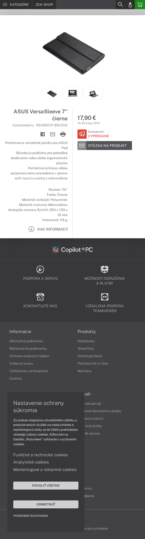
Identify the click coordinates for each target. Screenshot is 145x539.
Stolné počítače (90, 356)
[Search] (120, 4)
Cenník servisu (89, 433)
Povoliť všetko (46, 485)
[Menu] (16, 4)
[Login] (130, 4)
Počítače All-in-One (93, 363)
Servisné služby (90, 426)
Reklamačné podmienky (28, 348)
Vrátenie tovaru (21, 363)
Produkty (87, 331)
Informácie (20, 331)
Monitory (84, 371)
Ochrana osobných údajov (29, 356)
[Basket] (140, 4)
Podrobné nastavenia (30, 516)
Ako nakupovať (89, 403)
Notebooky (86, 341)
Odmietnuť (45, 504)
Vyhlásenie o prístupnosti (28, 371)
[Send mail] (52, 134)
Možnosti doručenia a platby (99, 411)
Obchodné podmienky (26, 341)
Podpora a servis (90, 418)
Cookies (15, 378)
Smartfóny (86, 348)
